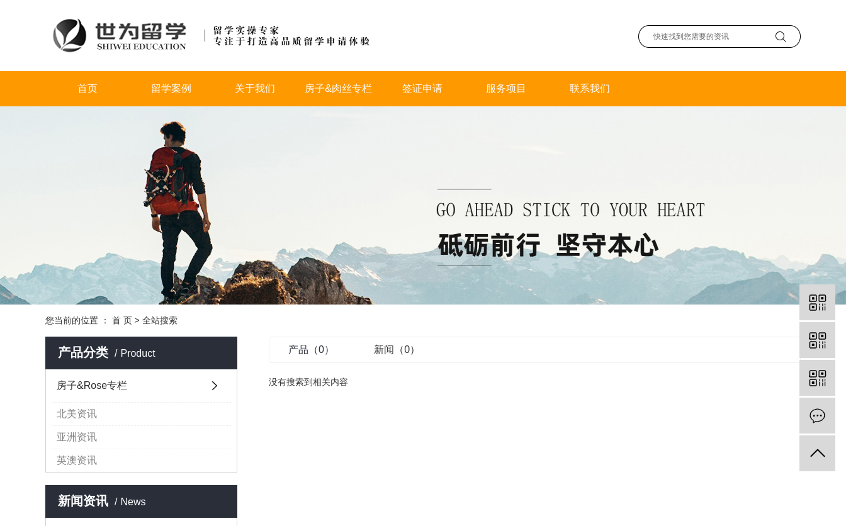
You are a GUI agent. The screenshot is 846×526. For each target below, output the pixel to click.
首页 (87, 88)
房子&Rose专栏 (92, 385)
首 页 (122, 320)
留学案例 (171, 88)
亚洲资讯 (77, 437)
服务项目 (506, 88)
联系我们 (590, 88)
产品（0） (311, 349)
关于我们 (255, 88)
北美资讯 (77, 413)
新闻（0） (397, 349)
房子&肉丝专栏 (338, 88)
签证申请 (422, 88)
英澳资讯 (77, 460)
